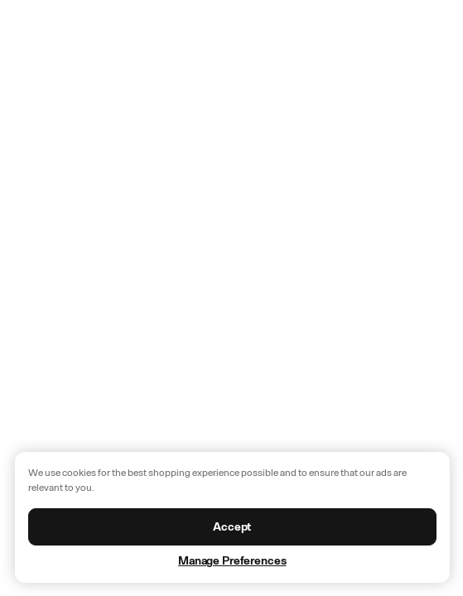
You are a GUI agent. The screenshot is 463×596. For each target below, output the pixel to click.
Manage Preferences (232, 561)
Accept (232, 527)
